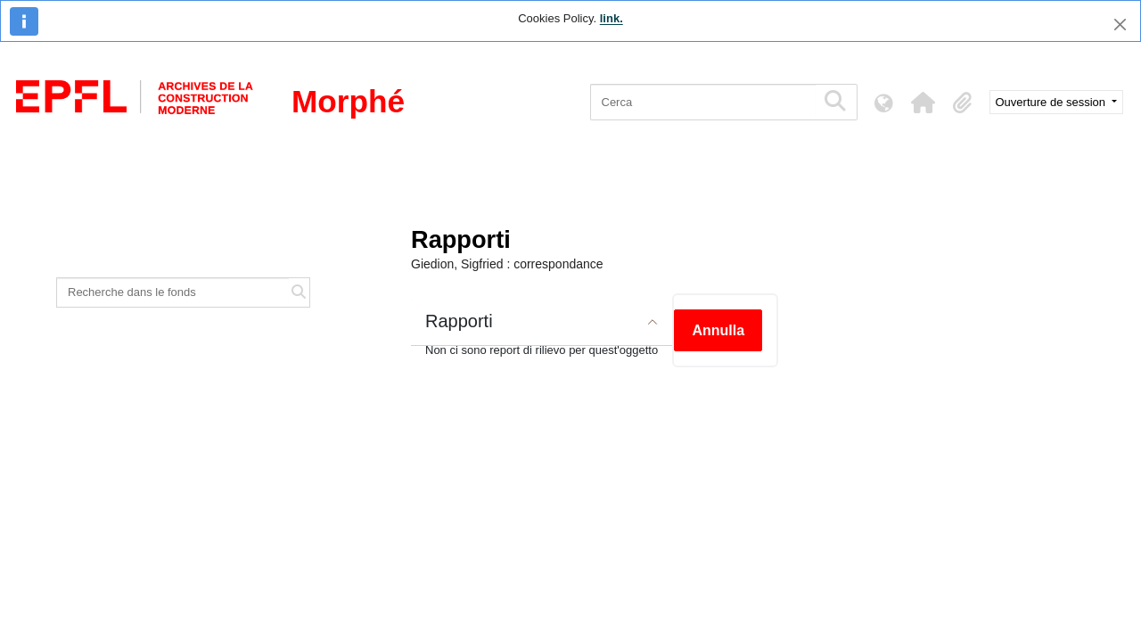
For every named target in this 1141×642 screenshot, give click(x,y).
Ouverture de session (1052, 102)
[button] (923, 102)
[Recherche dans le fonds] (173, 292)
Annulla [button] (718, 330)
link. (611, 18)
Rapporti (459, 321)
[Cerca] (703, 102)
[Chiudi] (1120, 24)
